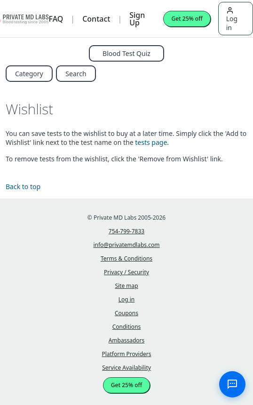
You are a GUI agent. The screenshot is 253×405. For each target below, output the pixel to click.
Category (29, 73)
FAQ (56, 19)
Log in (231, 19)
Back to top (23, 186)
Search (75, 73)
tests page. (152, 142)
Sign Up (137, 18)
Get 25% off (186, 19)
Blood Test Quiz (126, 53)
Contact (96, 19)
